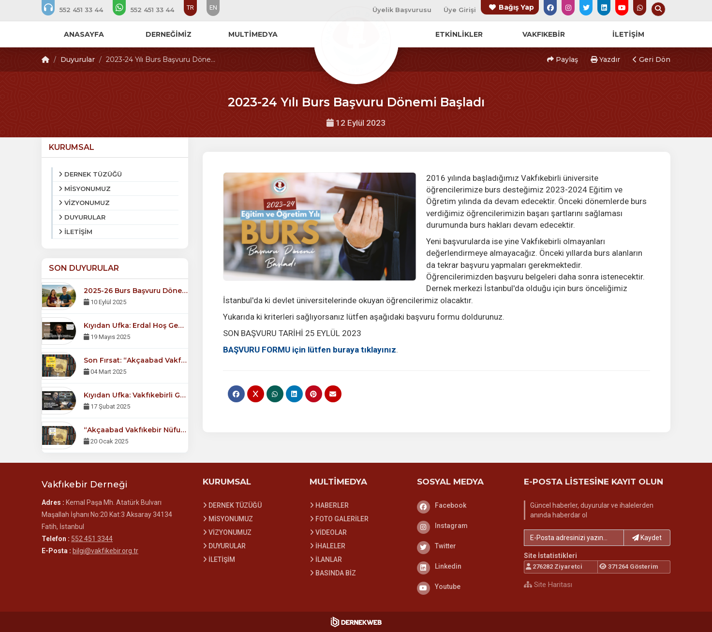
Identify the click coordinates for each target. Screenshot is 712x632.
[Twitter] (463, 546)
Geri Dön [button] (651, 59)
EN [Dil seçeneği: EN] (213, 7)
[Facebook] (463, 505)
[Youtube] (463, 586)
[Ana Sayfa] (356, 40)
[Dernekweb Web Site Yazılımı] (356, 622)
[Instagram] (463, 525)
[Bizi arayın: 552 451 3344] (79, 10)
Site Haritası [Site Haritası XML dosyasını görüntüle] (548, 584)
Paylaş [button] (562, 59)
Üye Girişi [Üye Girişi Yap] (460, 10)
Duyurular (77, 59)
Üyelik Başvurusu (401, 10)
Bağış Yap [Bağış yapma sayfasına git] (516, 7)
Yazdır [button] (605, 59)
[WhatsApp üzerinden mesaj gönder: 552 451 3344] (150, 10)
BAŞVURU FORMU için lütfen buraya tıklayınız (309, 349)
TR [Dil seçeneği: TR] (190, 7)
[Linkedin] (463, 566)
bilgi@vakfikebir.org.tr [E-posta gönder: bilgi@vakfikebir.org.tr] (105, 551)
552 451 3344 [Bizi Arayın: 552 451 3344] (92, 539)
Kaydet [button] (647, 538)
